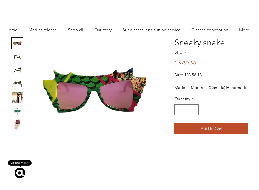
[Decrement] (179, 109)
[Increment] (194, 109)
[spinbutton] (187, 109)
